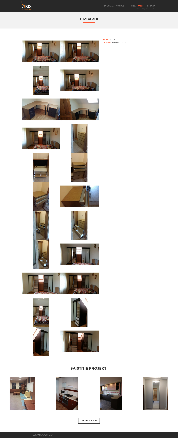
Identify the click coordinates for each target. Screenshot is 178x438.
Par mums (120, 6)
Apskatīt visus (89, 421)
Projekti (141, 6)
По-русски (145, 9)
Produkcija (131, 6)
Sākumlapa (108, 6)
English (153, 9)
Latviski (137, 9)
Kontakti (151, 6)
